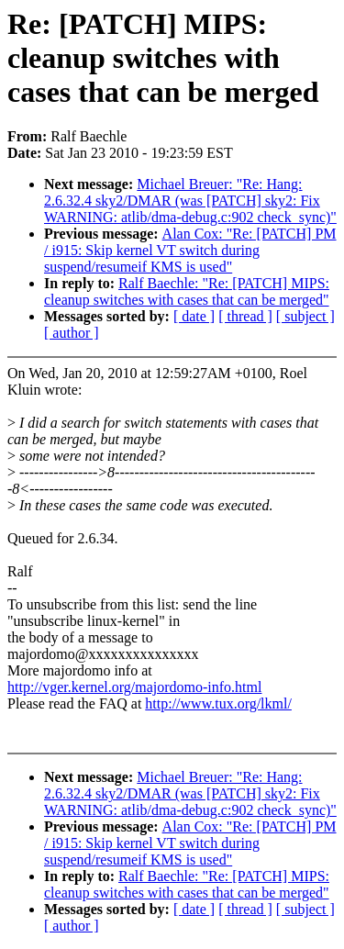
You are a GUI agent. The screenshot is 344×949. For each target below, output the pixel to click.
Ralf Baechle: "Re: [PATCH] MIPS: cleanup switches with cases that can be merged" (186, 291)
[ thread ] (245, 316)
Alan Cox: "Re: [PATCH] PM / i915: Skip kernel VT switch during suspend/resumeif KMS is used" (190, 250)
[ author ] (71, 333)
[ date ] (194, 316)
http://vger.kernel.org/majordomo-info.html (134, 687)
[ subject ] (305, 316)
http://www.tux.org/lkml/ (218, 703)
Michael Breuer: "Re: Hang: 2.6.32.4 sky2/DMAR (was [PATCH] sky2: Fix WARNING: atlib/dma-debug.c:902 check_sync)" (190, 200)
